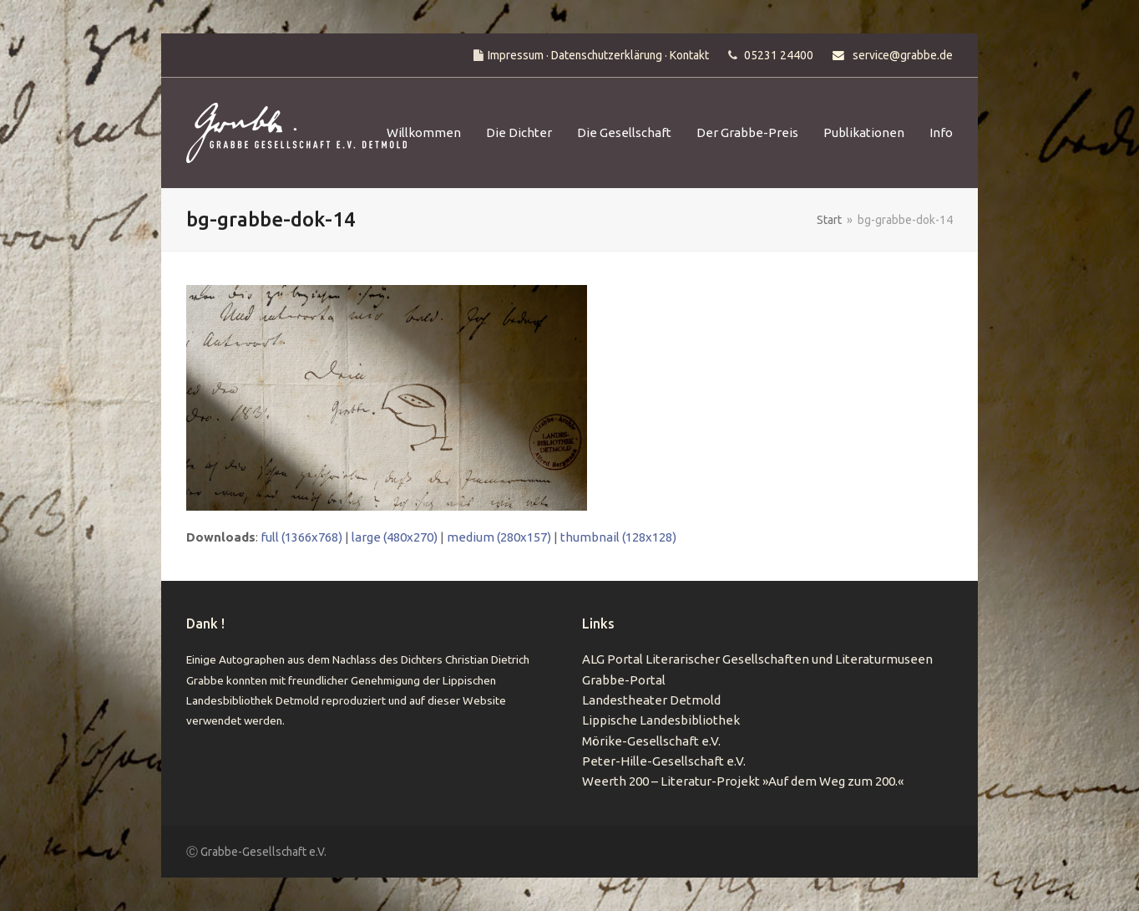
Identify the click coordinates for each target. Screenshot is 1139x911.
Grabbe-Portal (624, 680)
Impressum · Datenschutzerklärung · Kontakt (598, 55)
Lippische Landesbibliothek (661, 720)
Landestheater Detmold (651, 700)
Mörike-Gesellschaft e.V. (651, 741)
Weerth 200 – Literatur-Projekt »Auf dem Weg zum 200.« (743, 781)
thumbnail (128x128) (618, 537)
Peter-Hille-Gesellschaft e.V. (664, 761)
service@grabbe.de (903, 55)
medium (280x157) (499, 537)
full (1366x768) (301, 537)
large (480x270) (395, 537)
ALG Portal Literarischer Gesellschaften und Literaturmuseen (757, 659)
